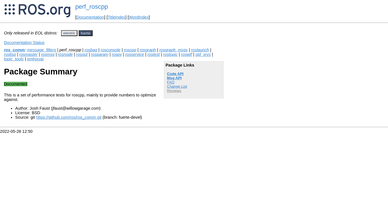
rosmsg (47, 54)
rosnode (65, 54)
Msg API (174, 78)
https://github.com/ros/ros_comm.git (68, 117)
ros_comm (14, 50)
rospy (117, 54)
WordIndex (139, 17)
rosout (82, 54)
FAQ (171, 82)
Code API (175, 74)
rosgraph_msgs (173, 50)
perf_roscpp (91, 6)
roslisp (10, 54)
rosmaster (28, 54)
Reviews (174, 91)
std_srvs (203, 54)
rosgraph (148, 50)
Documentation (90, 17)
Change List (177, 86)
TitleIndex (116, 17)
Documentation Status (24, 42)
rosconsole (111, 50)
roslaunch (200, 50)
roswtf (186, 54)
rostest (153, 54)
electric (69, 33)
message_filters (41, 50)
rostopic (170, 54)
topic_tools (14, 59)
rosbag (90, 50)
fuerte (85, 33)
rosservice (134, 54)
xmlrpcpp (35, 59)
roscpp (130, 50)
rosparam (99, 54)
